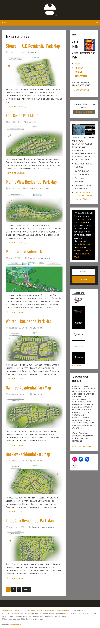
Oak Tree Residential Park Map (28, 388)
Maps (77, 64)
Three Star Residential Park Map (30, 520)
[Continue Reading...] (16, 106)
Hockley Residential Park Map (28, 454)
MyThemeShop (15, 624)
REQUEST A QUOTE (84, 112)
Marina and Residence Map (26, 251)
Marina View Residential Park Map (31, 182)
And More (77, 365)
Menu (4, 22)
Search (84, 280)
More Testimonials (81, 446)
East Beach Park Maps (22, 115)
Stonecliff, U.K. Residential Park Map (33, 46)
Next (27, 589)
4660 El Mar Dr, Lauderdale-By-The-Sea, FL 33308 (84, 195)
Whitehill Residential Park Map (29, 321)
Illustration (42, 188)
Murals (78, 72)
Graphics (34, 52)
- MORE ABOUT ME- (81, 90)
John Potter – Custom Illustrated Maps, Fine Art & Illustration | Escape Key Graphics (37, 611)
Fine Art (78, 68)
